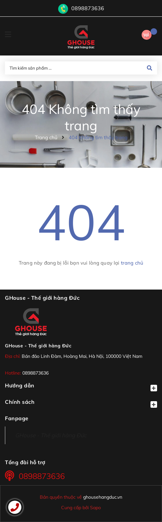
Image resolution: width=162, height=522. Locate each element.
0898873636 (87, 8)
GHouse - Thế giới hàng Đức (38, 346)
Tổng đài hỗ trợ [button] (25, 462)
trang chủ (132, 263)
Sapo (95, 507)
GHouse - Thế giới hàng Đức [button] (42, 297)
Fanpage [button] (17, 418)
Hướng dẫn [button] (81, 386)
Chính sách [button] (81, 403)
